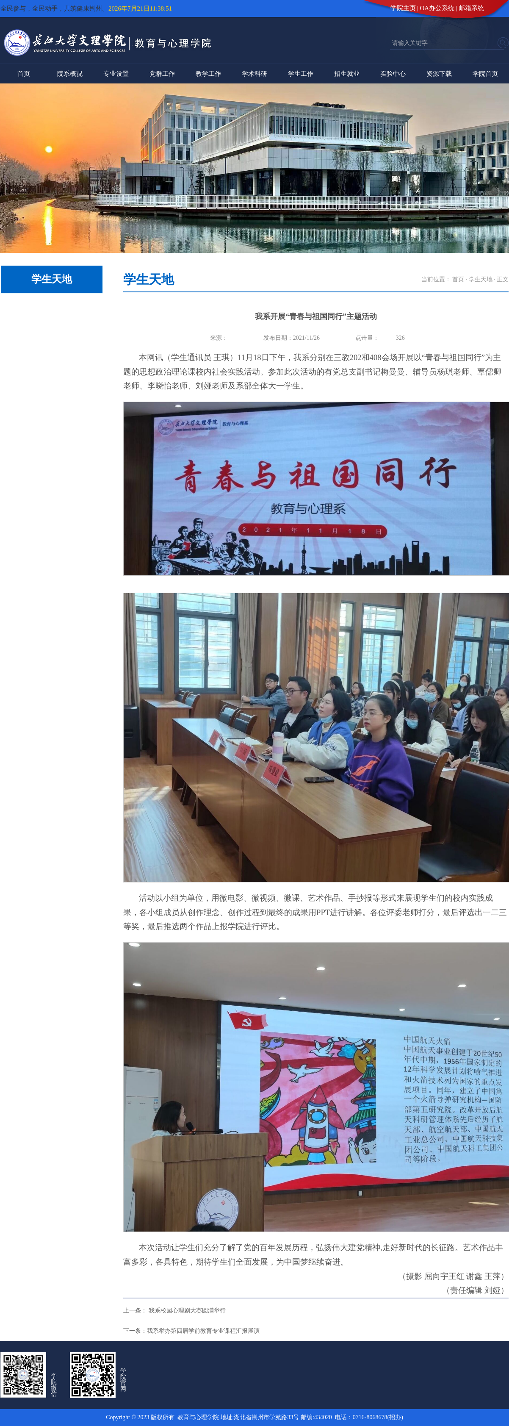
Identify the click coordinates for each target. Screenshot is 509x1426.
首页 (23, 73)
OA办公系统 (437, 8)
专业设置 (116, 73)
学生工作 (300, 73)
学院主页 (403, 8)
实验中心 (393, 73)
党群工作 (162, 73)
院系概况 (70, 73)
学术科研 (254, 73)
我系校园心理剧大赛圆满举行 (186, 1310)
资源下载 (439, 73)
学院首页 (485, 73)
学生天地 (480, 279)
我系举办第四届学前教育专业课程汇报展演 (203, 1331)
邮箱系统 (471, 8)
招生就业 (347, 73)
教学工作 (208, 73)
